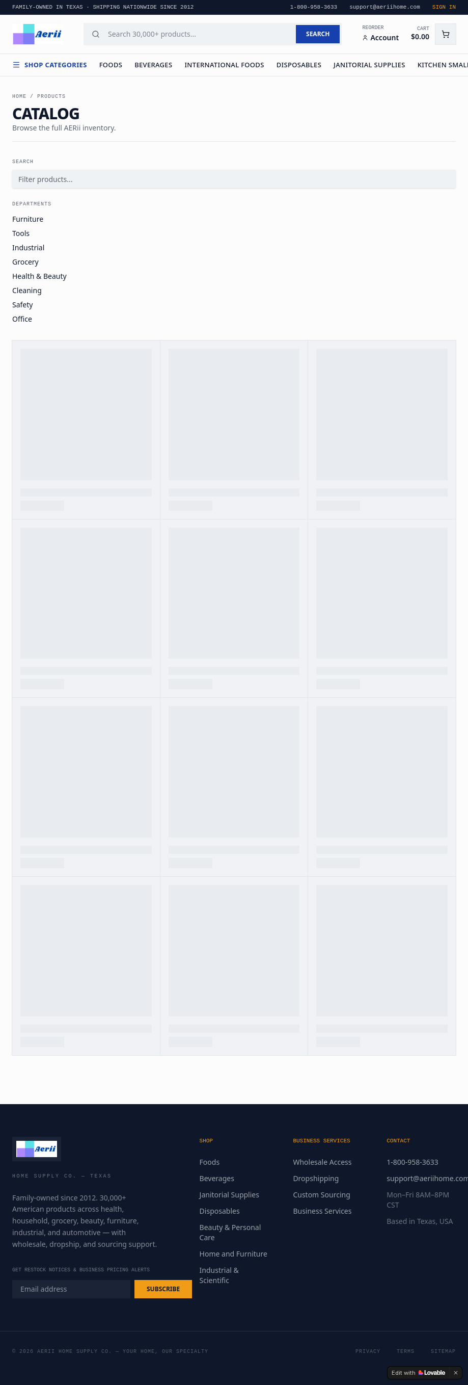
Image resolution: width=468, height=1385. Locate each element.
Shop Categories (49, 64)
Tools (21, 233)
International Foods (224, 64)
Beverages (153, 64)
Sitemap (443, 1351)
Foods (111, 64)
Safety (22, 304)
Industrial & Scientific (219, 1275)
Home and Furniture (233, 1254)
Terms (406, 1351)
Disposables (299, 64)
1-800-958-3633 (412, 1162)
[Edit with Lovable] (418, 1373)
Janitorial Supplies (369, 64)
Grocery (25, 262)
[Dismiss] (456, 1373)
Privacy (367, 1351)
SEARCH (317, 34)
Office (22, 319)
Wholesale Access (322, 1162)
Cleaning (27, 290)
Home (19, 96)
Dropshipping (316, 1178)
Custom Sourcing (321, 1194)
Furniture (27, 219)
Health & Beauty (39, 276)
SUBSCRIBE (163, 1289)
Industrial (28, 247)
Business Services (322, 1211)
